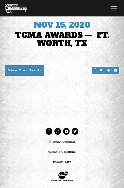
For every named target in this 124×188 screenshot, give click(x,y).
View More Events (24, 70)
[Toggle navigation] (114, 8)
